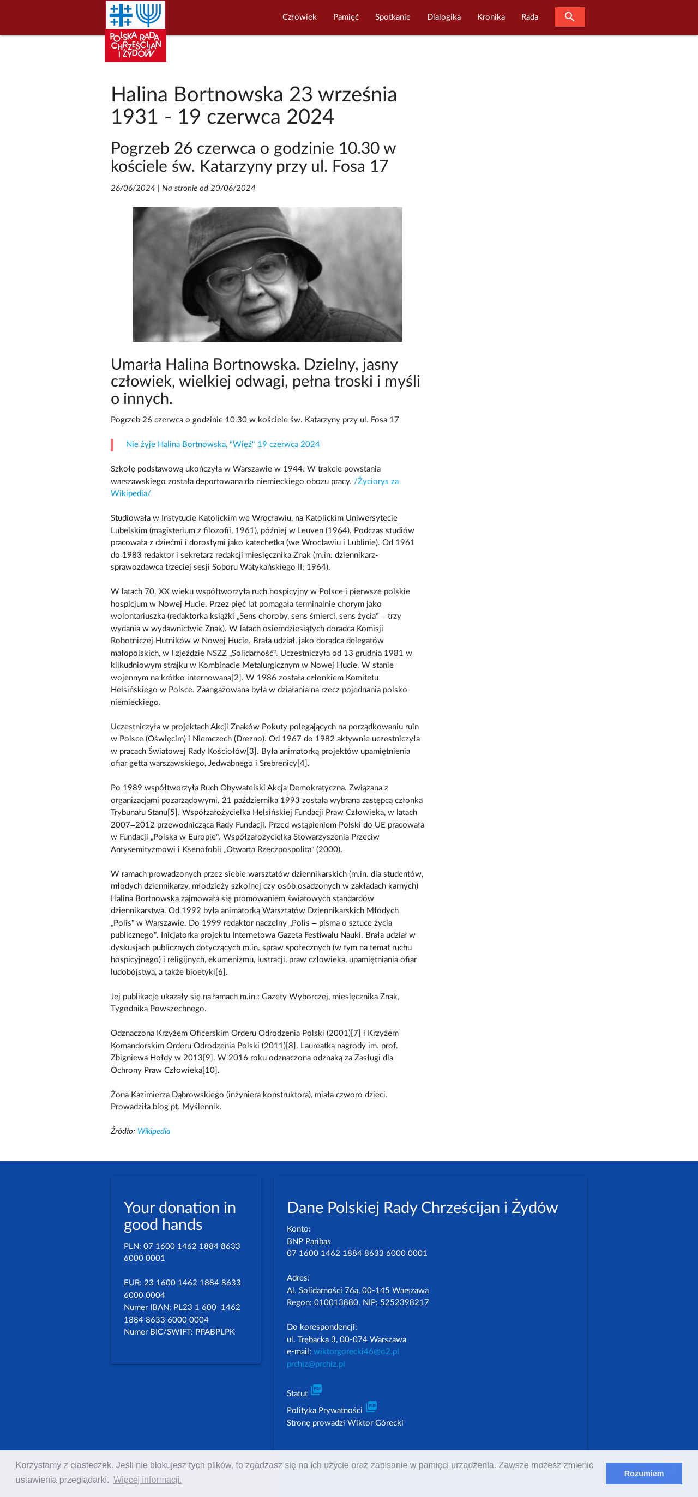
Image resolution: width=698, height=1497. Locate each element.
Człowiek (299, 17)
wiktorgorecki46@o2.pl (356, 1352)
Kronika (491, 17)
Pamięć (346, 17)
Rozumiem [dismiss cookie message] (644, 1473)
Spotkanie (393, 17)
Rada (529, 17)
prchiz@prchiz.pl (316, 1364)
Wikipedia (154, 1131)
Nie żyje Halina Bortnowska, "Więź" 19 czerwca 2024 (223, 444)
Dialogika (444, 17)
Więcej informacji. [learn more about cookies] (147, 1479)
